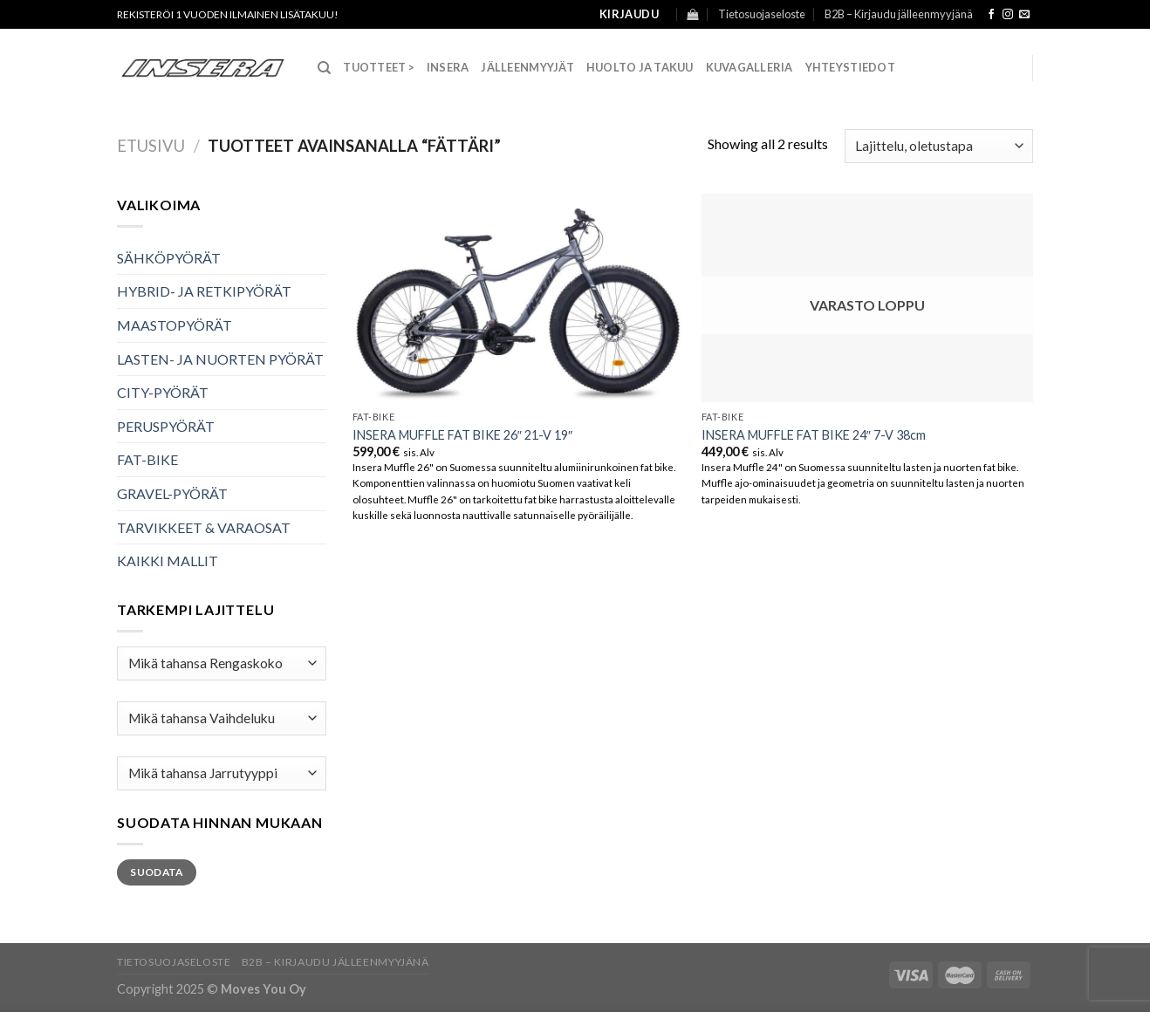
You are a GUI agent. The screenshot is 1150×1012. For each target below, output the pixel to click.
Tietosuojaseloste (761, 14)
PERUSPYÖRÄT (166, 426)
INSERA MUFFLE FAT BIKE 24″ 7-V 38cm (814, 434)
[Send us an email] (1024, 15)
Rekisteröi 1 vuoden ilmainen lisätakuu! (228, 14)
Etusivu (151, 145)
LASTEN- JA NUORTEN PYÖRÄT (220, 359)
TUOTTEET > (378, 67)
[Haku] (324, 68)
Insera (448, 67)
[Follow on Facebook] (991, 15)
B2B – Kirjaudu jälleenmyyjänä (899, 14)
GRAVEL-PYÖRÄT (172, 493)
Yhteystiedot (850, 67)
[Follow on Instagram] (1008, 15)
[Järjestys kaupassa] (939, 146)
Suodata (156, 872)
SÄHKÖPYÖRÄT (169, 258)
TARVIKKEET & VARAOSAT (204, 527)
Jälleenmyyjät (527, 67)
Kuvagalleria (749, 67)
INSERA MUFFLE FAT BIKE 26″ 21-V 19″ (462, 434)
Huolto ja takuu (640, 67)
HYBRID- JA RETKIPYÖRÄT (204, 291)
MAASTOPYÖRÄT (174, 325)
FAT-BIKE (147, 459)
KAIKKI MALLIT (167, 560)
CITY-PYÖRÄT (163, 392)
